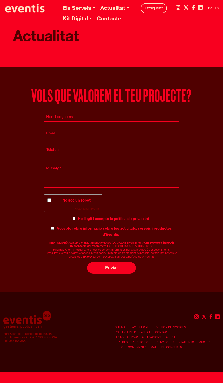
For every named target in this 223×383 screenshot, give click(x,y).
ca (210, 8)
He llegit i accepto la (113, 218)
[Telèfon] (111, 149)
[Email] (111, 133)
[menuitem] (178, 7)
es (217, 8)
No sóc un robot (76, 200)
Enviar (111, 267)
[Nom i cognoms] (111, 117)
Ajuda (171, 337)
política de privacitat (131, 218)
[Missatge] (111, 174)
